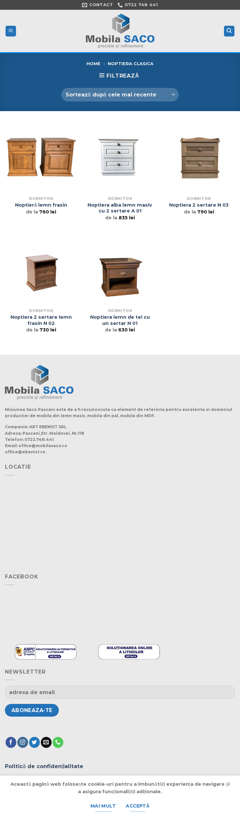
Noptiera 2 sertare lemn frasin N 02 (41, 320)
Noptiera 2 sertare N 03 (199, 205)
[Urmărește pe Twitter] (34, 742)
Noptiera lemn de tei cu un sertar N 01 (120, 320)
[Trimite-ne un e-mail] (46, 742)
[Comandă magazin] (120, 94)
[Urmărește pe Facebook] (11, 742)
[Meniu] (11, 31)
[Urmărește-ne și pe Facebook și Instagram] (22, 742)
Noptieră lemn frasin (41, 205)
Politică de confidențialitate (44, 766)
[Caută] (229, 31)
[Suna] (58, 742)
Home (94, 63)
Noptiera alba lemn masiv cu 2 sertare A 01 (120, 208)
